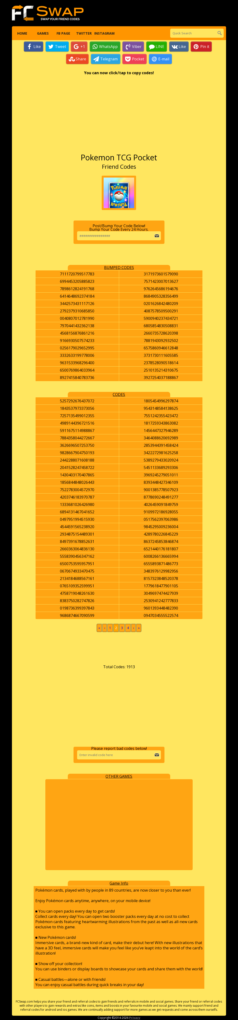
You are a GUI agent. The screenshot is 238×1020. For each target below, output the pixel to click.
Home (22, 33)
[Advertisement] (119, 116)
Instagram (104, 33)
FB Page (63, 33)
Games (42, 33)
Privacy (134, 1018)
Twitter (83, 33)
